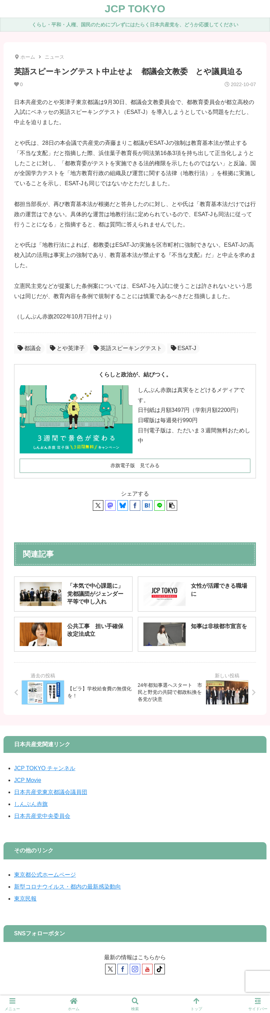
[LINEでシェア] (159, 505)
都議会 (29, 348)
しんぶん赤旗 (31, 804)
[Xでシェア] (98, 505)
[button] (172, 505)
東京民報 (25, 899)
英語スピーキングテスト (128, 348)
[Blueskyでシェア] (122, 505)
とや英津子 (67, 348)
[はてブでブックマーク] (147, 505)
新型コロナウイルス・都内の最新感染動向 (67, 887)
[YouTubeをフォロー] (147, 969)
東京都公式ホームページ (45, 875)
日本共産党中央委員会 (42, 816)
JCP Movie (27, 780)
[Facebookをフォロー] (122, 969)
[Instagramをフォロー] (135, 969)
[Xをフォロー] (110, 969)
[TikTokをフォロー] (159, 969)
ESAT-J (183, 348)
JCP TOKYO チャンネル (44, 768)
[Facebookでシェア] (135, 505)
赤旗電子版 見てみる (135, 465)
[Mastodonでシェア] (110, 505)
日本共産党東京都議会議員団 (50, 792)
